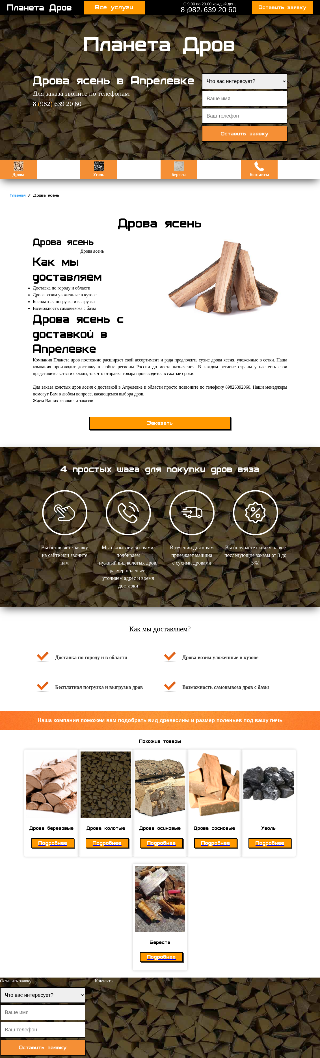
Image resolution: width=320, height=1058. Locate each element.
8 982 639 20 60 (208, 9)
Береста (178, 169)
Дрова (18, 169)
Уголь (98, 169)
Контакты (259, 169)
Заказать (160, 423)
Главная (18, 195)
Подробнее (52, 843)
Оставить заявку (282, 7)
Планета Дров (39, 8)
